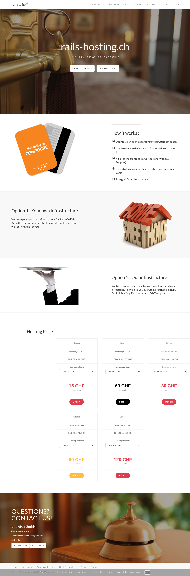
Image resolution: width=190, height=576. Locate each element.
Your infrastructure (117, 4)
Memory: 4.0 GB (169, 351)
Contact (166, 4)
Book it (76, 401)
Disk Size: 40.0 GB (76, 433)
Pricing (155, 4)
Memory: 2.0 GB (76, 351)
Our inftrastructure (139, 4)
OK (147, 572)
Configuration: (77, 367)
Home (14, 567)
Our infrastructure (67, 567)
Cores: (76, 343)
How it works (98, 4)
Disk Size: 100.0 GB (123, 359)
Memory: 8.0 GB (76, 425)
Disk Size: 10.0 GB (76, 359)
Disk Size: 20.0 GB (169, 359)
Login (176, 4)
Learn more (134, 572)
